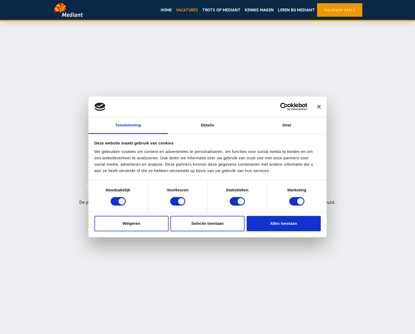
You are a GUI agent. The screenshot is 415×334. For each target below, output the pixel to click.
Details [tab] (207, 125)
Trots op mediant (221, 9)
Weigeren (131, 223)
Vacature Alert (339, 10)
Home (166, 9)
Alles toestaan (283, 223)
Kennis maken (259, 9)
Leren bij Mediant (296, 9)
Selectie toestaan (207, 223)
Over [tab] (287, 125)
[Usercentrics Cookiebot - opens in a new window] (284, 107)
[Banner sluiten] (319, 107)
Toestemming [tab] (128, 125)
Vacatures (187, 9)
